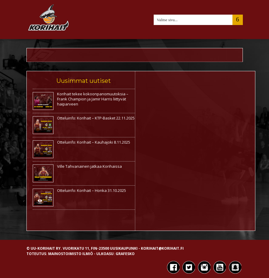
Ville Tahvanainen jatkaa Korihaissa (89, 166)
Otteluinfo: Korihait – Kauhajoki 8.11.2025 (93, 142)
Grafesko (125, 253)
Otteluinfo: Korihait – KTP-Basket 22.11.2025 (96, 118)
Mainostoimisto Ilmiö (70, 253)
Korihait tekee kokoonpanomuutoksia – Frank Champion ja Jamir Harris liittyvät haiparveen (92, 99)
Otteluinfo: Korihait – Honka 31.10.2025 (91, 190)
